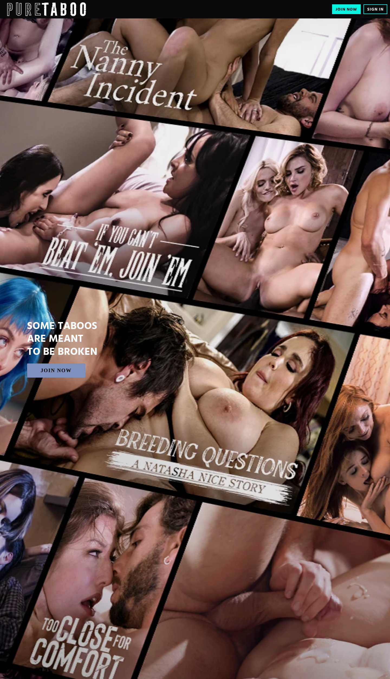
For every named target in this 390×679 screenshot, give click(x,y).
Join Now (346, 9)
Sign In (375, 9)
